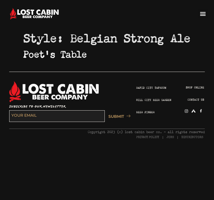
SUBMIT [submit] (117, 116)
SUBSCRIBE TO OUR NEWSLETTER (37, 106)
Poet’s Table (55, 53)
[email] (57, 116)
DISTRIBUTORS (192, 137)
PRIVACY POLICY (147, 137)
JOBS (170, 137)
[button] (203, 13)
